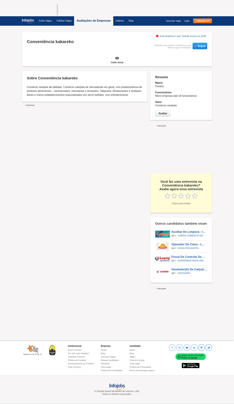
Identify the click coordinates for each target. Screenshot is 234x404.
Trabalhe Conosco (76, 357)
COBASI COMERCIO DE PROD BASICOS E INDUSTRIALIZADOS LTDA (192, 235)
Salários (120, 20)
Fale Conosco (74, 367)
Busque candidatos (110, 360)
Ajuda (103, 350)
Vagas (132, 357)
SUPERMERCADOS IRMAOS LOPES (192, 260)
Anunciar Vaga (173, 21)
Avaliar (163, 113)
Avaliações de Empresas (94, 20)
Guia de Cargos (137, 360)
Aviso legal (106, 367)
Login (187, 21)
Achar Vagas (45, 20)
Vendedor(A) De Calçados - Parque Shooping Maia (189, 269)
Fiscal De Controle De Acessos (189, 256)
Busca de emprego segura (142, 370)
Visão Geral (117, 60)
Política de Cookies (77, 360)
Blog (131, 20)
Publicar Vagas (64, 20)
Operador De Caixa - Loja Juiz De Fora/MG (189, 244)
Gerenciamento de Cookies (81, 363)
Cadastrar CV (202, 21)
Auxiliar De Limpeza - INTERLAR (189, 231)
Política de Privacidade (111, 370)
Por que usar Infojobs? (78, 353)
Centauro (184, 273)
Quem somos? (75, 350)
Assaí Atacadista (188, 248)
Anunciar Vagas (108, 357)
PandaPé (105, 363)
